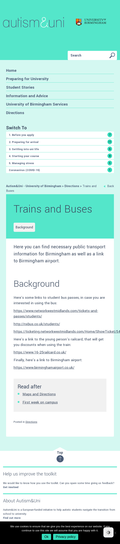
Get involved (10, 487)
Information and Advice (27, 96)
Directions (15, 113)
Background (24, 227)
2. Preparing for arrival (60, 142)
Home (11, 70)
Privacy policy (66, 537)
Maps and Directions (39, 394)
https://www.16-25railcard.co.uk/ (40, 352)
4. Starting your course (60, 156)
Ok (46, 537)
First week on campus (40, 402)
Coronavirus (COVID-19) (60, 170)
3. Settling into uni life (60, 149)
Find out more (11, 518)
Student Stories (20, 87)
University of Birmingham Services (37, 104)
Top (60, 456)
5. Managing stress (60, 163)
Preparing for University (27, 79)
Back (109, 186)
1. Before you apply (60, 134)
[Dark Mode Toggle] (108, 532)
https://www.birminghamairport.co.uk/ (44, 367)
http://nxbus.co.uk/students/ (37, 324)
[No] (115, 533)
